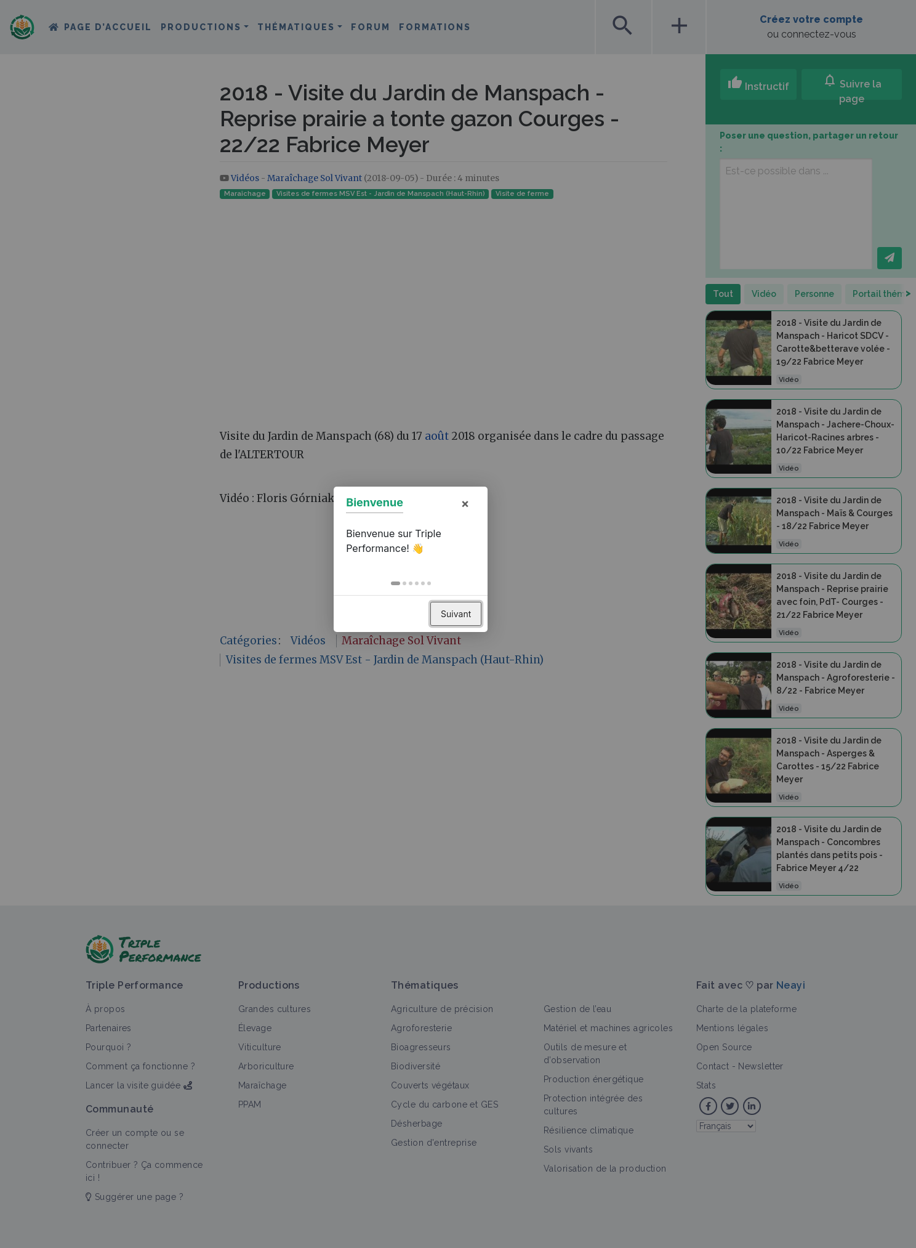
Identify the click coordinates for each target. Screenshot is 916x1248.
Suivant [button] (503, 678)
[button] (443, 648)
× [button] (512, 568)
